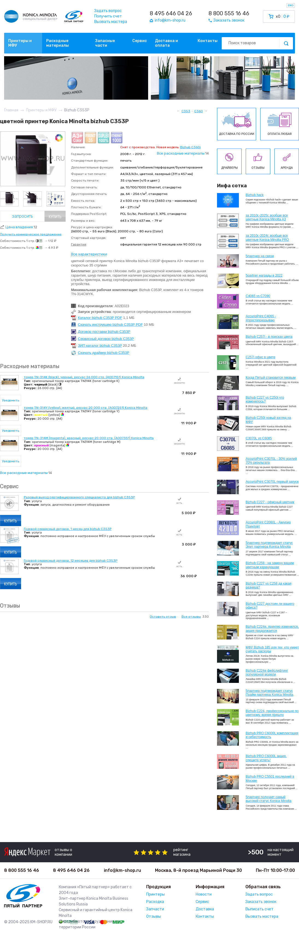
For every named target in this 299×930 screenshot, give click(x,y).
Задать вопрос (108, 10)
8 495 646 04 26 (171, 13)
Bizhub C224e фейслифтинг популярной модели (267, 672)
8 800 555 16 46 (229, 13)
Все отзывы (191, 616)
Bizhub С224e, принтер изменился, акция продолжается (272, 628)
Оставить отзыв (163, 616)
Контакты (208, 40)
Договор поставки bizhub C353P (104, 332)
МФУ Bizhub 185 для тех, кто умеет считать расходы (272, 649)
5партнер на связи (260, 256)
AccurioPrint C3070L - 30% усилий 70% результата (271, 460)
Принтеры (155, 894)
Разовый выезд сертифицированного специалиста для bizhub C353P (79, 497)
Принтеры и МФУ (20, 43)
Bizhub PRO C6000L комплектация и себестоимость (272, 735)
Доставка (205, 909)
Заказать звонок (260, 901)
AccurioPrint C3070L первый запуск (272, 482)
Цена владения (21, 227)
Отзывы (153, 916)
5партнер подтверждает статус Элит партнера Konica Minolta (269, 545)
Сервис (139, 40)
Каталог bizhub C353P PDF (100, 318)
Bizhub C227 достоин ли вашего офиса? (270, 605)
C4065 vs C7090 (258, 296)
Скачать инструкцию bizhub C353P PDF (110, 324)
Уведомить (10, 400)
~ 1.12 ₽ (50, 241)
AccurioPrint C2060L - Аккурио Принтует (268, 524)
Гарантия (78, 244)
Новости (204, 894)
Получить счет (108, 16)
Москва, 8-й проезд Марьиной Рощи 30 (198, 870)
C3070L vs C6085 (259, 438)
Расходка (155, 901)
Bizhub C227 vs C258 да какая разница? (268, 585)
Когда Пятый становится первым (271, 378)
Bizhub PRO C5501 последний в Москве (270, 778)
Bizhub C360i (190, 147)
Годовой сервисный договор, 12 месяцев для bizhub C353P (70, 560)
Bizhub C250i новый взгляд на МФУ (268, 419)
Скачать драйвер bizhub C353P (103, 353)
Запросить (22, 216)
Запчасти (155, 909)
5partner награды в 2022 (264, 275)
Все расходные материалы (180, 153)
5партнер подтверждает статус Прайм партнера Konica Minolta (269, 693)
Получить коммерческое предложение (30, 234)
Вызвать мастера (110, 21)
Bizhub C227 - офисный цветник (270, 502)
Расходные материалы (57, 43)
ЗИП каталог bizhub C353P (100, 345)
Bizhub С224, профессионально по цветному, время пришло (272, 713)
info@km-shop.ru (122, 870)
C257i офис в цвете (260, 357)
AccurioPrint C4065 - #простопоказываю (261, 318)
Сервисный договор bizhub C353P (106, 339)
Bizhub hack (254, 195)
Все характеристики (89, 254)
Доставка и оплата (166, 43)
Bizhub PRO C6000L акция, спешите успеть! (266, 758)
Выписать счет (259, 909)
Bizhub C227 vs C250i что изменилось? (265, 399)
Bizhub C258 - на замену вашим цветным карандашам (270, 565)
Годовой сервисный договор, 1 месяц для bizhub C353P (68, 529)
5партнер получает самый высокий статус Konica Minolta (268, 799)
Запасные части (105, 43)
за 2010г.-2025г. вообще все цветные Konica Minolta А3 (267, 217)
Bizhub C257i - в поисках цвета (269, 337)
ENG (291, 5)
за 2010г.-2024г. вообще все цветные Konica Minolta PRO (267, 237)
